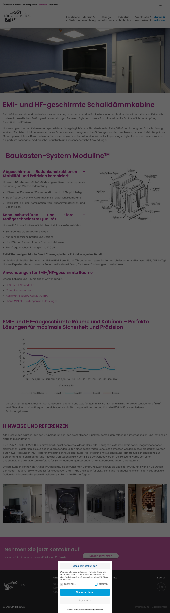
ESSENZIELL (68, 581)
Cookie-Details (72, 607)
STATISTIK (101, 581)
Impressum (99, 607)
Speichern (85, 598)
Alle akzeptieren (85, 589)
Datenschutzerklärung (86, 607)
